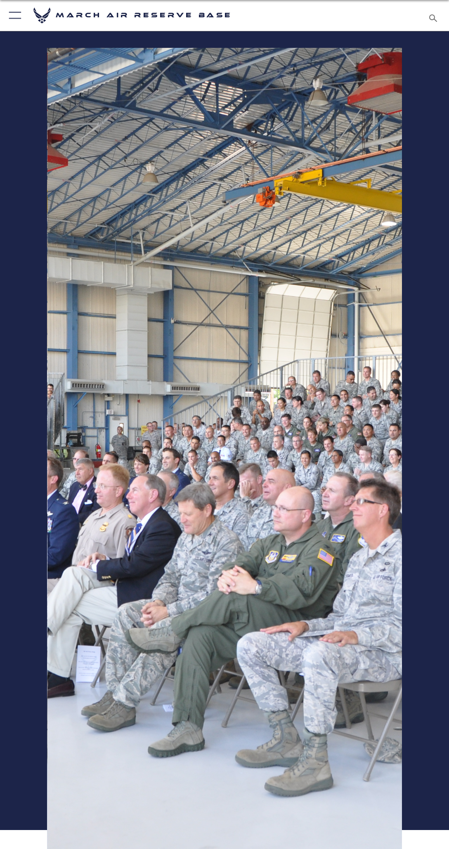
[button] (13, 15)
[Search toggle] (435, 15)
